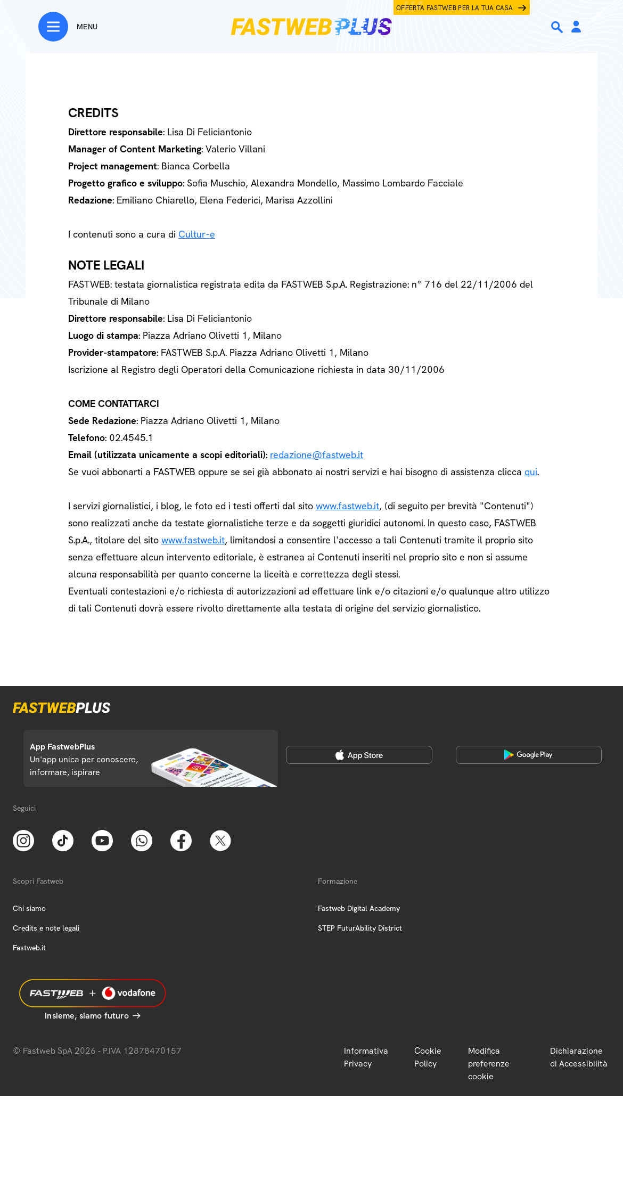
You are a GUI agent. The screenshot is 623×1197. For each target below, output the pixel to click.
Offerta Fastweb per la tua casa (454, 8)
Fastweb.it (29, 947)
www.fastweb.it (347, 506)
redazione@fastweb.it (316, 455)
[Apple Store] (359, 755)
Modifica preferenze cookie (489, 1063)
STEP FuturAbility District (360, 928)
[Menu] (67, 27)
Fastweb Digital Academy (359, 908)
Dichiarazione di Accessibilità (579, 1057)
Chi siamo (29, 908)
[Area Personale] (576, 27)
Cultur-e (196, 234)
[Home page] (311, 26)
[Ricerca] (558, 27)
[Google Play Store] (529, 755)
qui (530, 472)
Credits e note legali (46, 928)
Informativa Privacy (366, 1057)
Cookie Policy (427, 1057)
